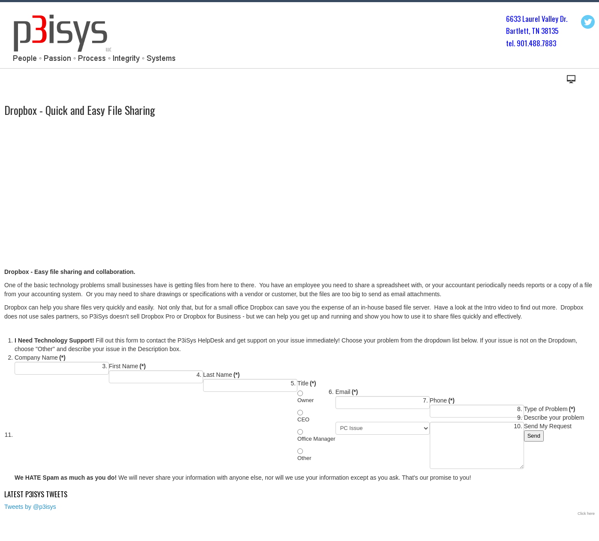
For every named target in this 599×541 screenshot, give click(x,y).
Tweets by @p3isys (30, 506)
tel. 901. (517, 43)
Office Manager (316, 439)
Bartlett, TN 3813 (530, 30)
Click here (586, 513)
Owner (305, 400)
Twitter (588, 22)
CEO (303, 419)
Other (304, 458)
